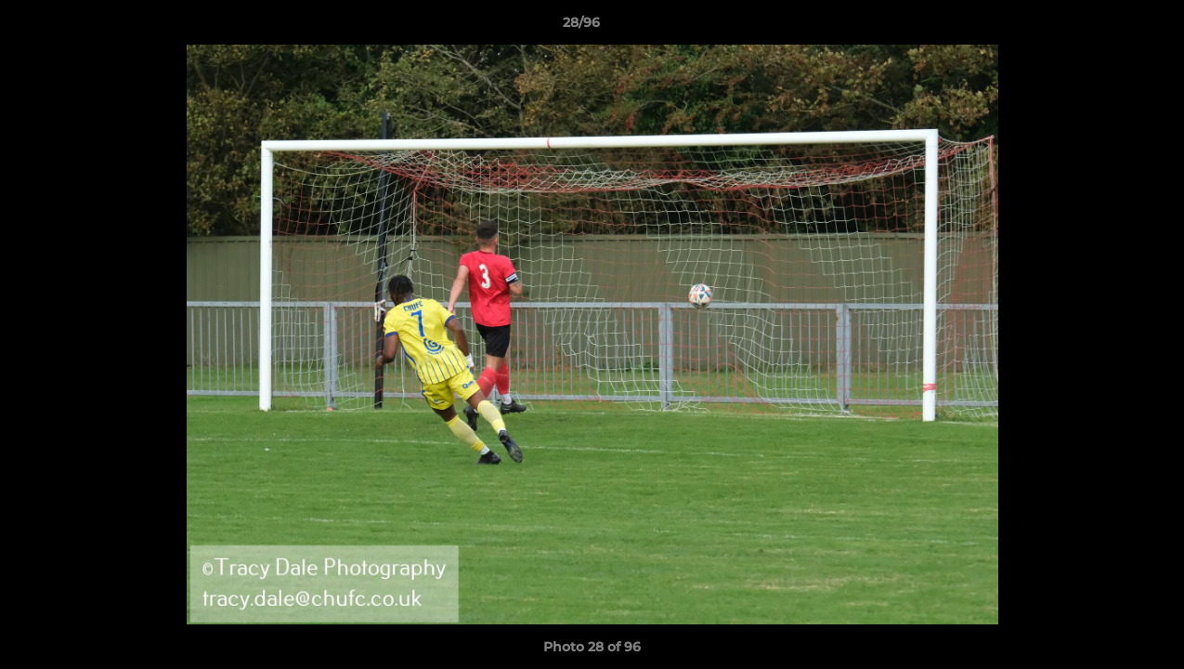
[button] (1106, 27)
